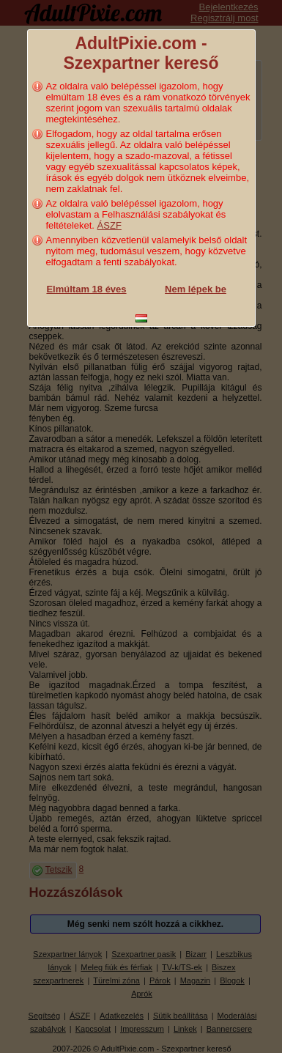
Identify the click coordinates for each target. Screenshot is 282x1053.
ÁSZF (109, 225)
